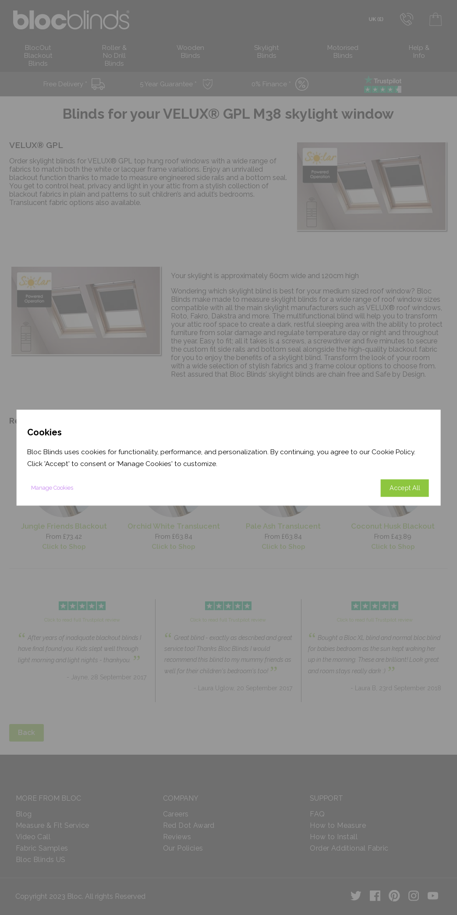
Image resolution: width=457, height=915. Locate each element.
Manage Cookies (52, 487)
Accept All (405, 487)
